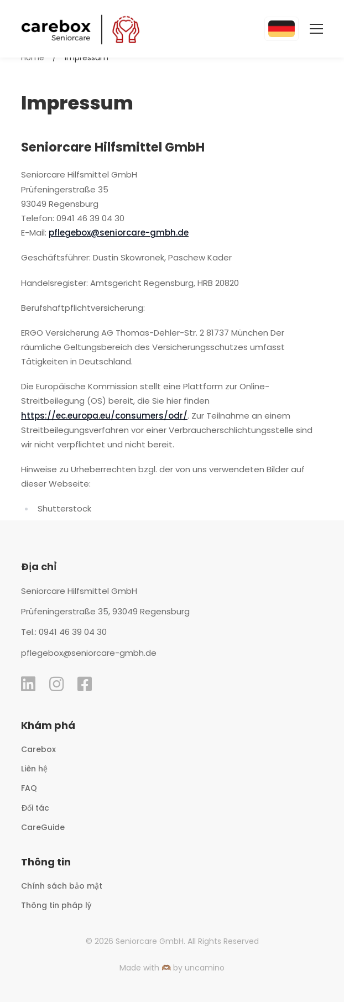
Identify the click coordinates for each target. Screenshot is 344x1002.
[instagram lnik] (56, 684)
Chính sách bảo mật (61, 885)
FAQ (29, 788)
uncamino (205, 967)
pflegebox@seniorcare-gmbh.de (119, 232)
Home (32, 57)
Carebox (38, 749)
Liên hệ (34, 768)
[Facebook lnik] (84, 684)
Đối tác (35, 807)
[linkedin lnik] (28, 684)
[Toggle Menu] (311, 29)
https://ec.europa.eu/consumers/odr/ (104, 415)
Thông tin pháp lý (56, 905)
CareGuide (43, 827)
